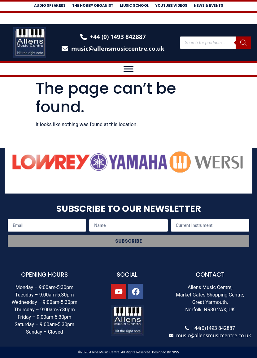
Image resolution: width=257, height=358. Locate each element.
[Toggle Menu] (128, 69)
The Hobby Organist (103, 6)
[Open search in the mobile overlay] (215, 42)
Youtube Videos (202, 6)
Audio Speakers (50, 6)
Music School (155, 6)
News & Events (130, 16)
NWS (175, 352)
